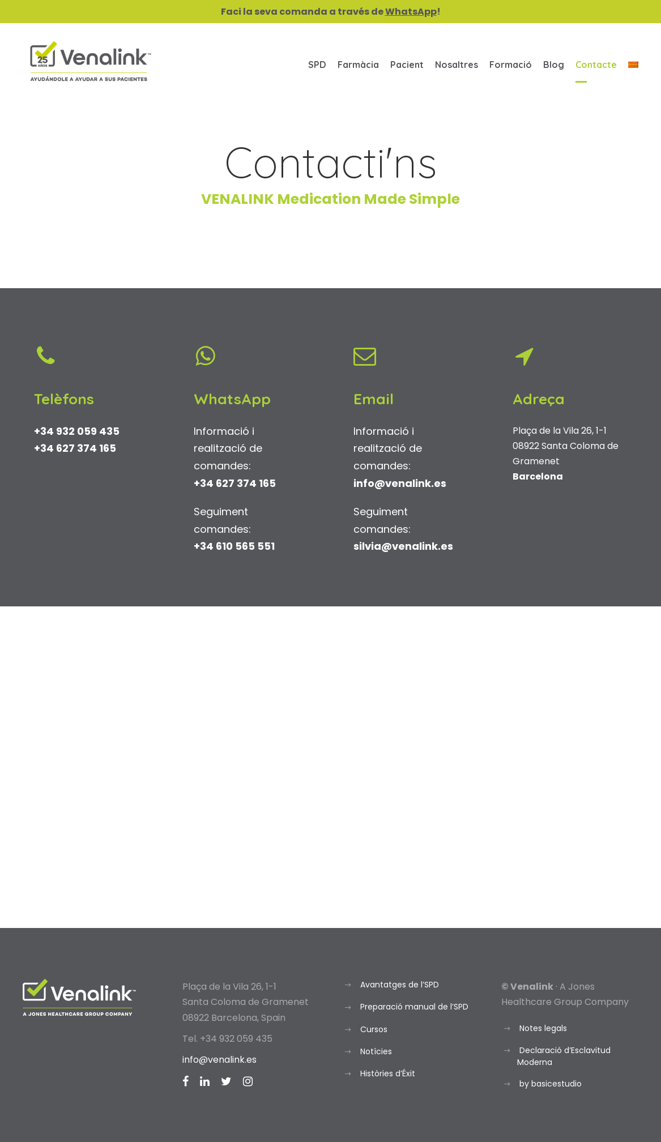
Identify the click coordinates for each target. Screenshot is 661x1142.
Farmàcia (358, 64)
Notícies (376, 1051)
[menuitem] (633, 70)
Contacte (596, 64)
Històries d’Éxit (387, 1073)
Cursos (373, 1029)
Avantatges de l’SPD (399, 984)
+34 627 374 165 (75, 448)
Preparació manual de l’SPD (414, 1006)
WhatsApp (411, 11)
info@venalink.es (219, 1059)
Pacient (407, 64)
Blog (553, 64)
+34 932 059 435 (77, 431)
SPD (317, 64)
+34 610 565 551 (234, 546)
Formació (510, 64)
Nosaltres (456, 64)
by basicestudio (550, 1083)
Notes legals (543, 1028)
